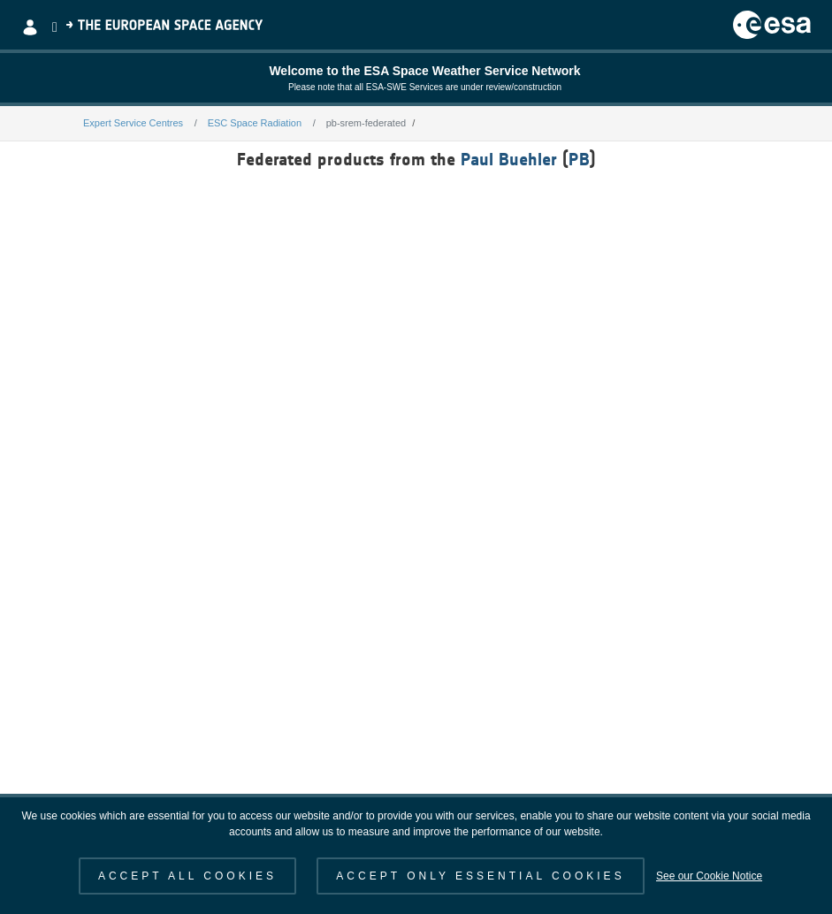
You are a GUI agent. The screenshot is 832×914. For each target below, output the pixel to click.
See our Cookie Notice (709, 876)
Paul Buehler (509, 159)
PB (579, 159)
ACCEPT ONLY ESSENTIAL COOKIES (480, 876)
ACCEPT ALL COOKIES (187, 876)
